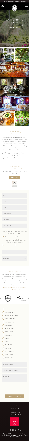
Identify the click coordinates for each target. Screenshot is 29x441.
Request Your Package (14, 396)
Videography (7, 348)
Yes (4, 236)
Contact (14, 406)
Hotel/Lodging (8, 351)
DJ (4, 309)
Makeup (6, 338)
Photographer (8, 322)
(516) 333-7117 (14, 408)
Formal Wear (7, 332)
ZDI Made (18, 437)
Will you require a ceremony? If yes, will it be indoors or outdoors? (14, 233)
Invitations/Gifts (8, 319)
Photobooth (7, 358)
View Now (14, 177)
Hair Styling (7, 325)
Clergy (5, 341)
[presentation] (0, 298)
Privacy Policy (21, 435)
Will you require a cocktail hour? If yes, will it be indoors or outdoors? (15, 241)
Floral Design (7, 335)
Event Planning (8, 328)
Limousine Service (8, 312)
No (17, 236)
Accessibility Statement (11, 435)
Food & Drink (7, 354)
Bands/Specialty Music (10, 315)
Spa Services (7, 345)
